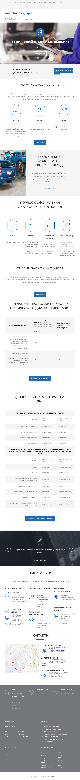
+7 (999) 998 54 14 (13, 2)
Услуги (21, 19)
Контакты (28, 19)
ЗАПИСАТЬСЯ (40, 54)
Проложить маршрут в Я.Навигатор (17, 705)
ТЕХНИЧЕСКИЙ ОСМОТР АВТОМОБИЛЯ (40, 42)
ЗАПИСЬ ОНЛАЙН (11, 19)
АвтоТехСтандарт (18, 13)
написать (58, 675)
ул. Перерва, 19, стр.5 (56, 2)
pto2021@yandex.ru (26, 2)
